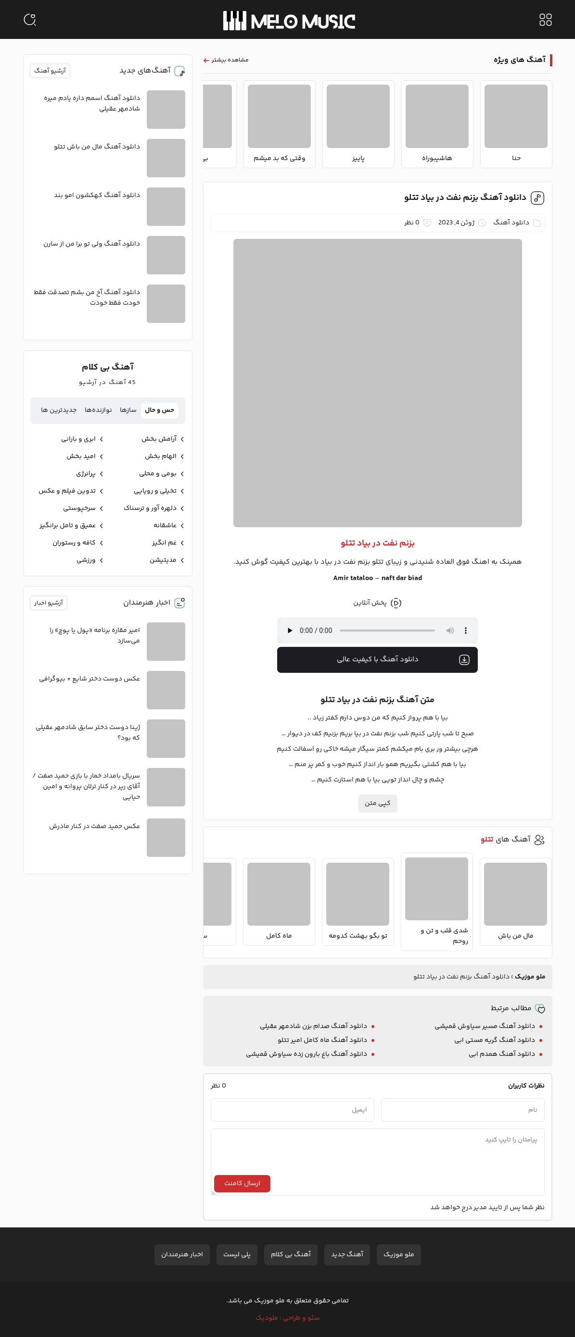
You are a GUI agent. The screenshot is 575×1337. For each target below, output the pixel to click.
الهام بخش (161, 456)
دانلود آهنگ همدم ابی (502, 1054)
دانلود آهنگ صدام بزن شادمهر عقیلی (313, 1026)
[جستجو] (30, 19)
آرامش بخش (159, 439)
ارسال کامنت (242, 1183)
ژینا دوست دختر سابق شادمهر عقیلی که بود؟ (88, 732)
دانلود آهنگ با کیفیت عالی (404, 660)
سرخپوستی (79, 508)
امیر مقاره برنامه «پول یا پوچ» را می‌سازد (95, 635)
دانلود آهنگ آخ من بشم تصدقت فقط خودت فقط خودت (87, 298)
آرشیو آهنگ (49, 71)
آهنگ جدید (347, 1255)
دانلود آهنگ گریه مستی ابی (494, 1040)
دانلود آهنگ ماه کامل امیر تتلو (322, 1040)
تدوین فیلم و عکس (67, 491)
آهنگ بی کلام (291, 1255)
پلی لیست (237, 1255)
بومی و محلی (158, 474)
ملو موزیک (530, 977)
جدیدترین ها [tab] (59, 410)
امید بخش (81, 456)
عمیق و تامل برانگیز (67, 525)
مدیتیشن (163, 560)
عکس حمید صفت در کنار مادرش (94, 826)
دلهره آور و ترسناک (150, 508)
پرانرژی (86, 474)
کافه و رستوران (74, 543)
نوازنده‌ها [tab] (98, 410)
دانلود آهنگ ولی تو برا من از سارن (91, 244)
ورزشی (86, 560)
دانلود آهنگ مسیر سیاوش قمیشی (484, 1026)
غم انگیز (164, 543)
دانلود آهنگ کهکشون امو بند (97, 195)
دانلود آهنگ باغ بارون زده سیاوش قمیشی (306, 1054)
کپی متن (378, 803)
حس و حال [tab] (159, 410)
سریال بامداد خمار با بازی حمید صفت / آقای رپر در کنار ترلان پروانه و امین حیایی (86, 787)
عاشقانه (165, 525)
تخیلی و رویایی (155, 491)
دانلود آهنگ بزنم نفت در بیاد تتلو (465, 198)
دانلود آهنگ (511, 223)
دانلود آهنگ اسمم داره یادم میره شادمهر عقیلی (92, 103)
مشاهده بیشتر (230, 60)
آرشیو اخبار (48, 603)
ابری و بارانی (78, 439)
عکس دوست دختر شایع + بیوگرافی (89, 679)
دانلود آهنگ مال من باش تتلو (97, 147)
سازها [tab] (128, 410)
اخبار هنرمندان (182, 1255)
